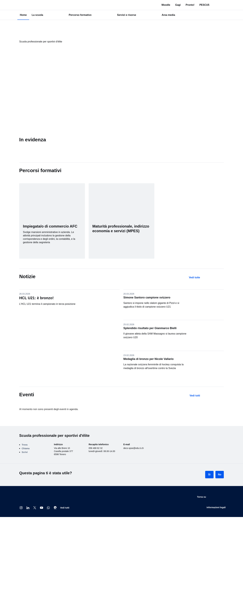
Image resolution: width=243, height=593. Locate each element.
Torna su (218, 497)
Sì (209, 474)
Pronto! (195, 5)
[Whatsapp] (48, 508)
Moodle (171, 5)
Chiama (26, 448)
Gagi (184, 5)
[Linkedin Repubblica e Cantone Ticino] (28, 508)
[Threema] (55, 508)
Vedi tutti (64, 507)
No (219, 474)
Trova (24, 444)
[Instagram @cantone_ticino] (21, 508)
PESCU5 (210, 5)
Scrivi (25, 452)
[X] (35, 508)
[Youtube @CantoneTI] (41, 508)
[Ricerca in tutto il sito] (222, 5)
